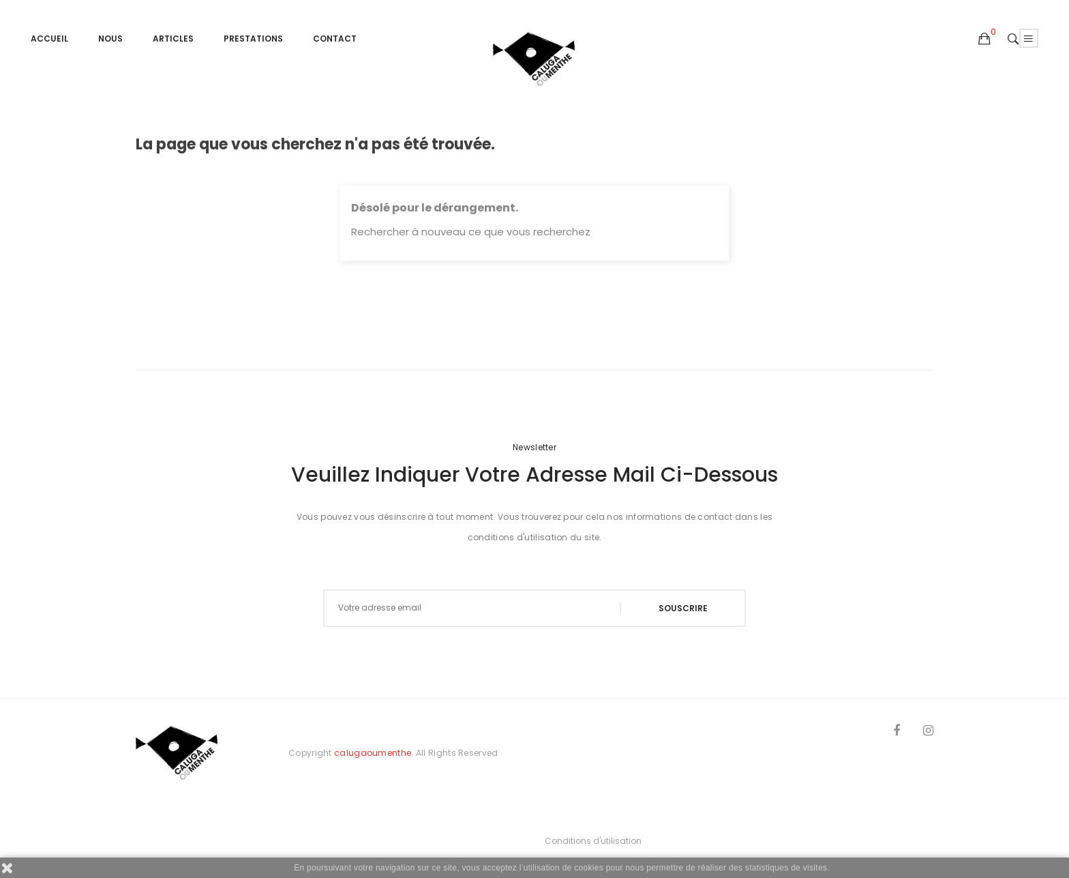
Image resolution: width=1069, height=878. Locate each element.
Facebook (896, 733)
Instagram (928, 733)
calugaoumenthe (372, 753)
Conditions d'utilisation (593, 841)
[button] (984, 39)
